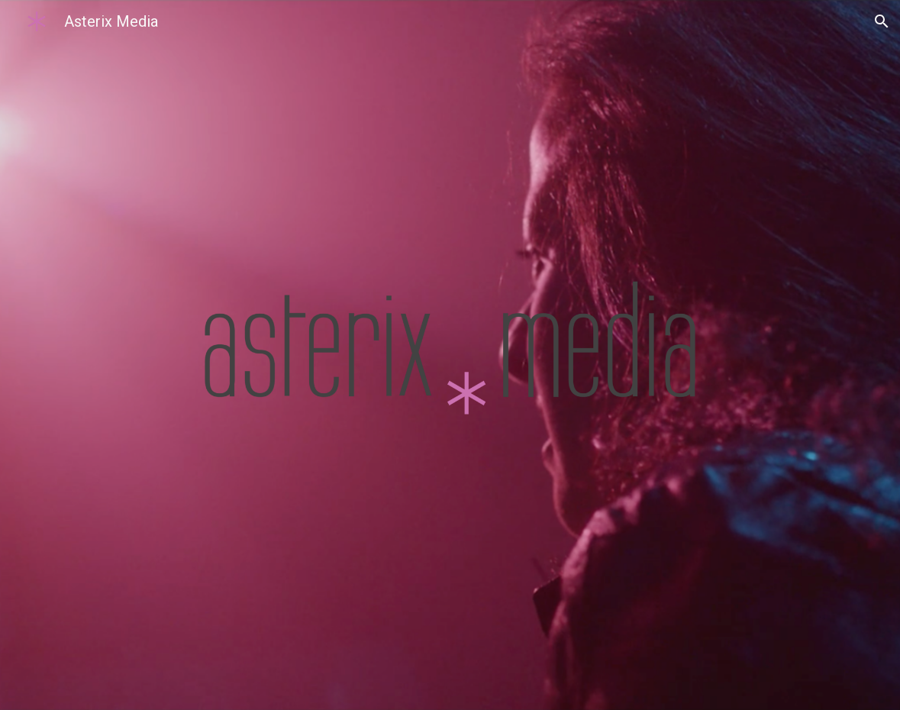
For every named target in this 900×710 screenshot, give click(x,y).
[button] (881, 21)
